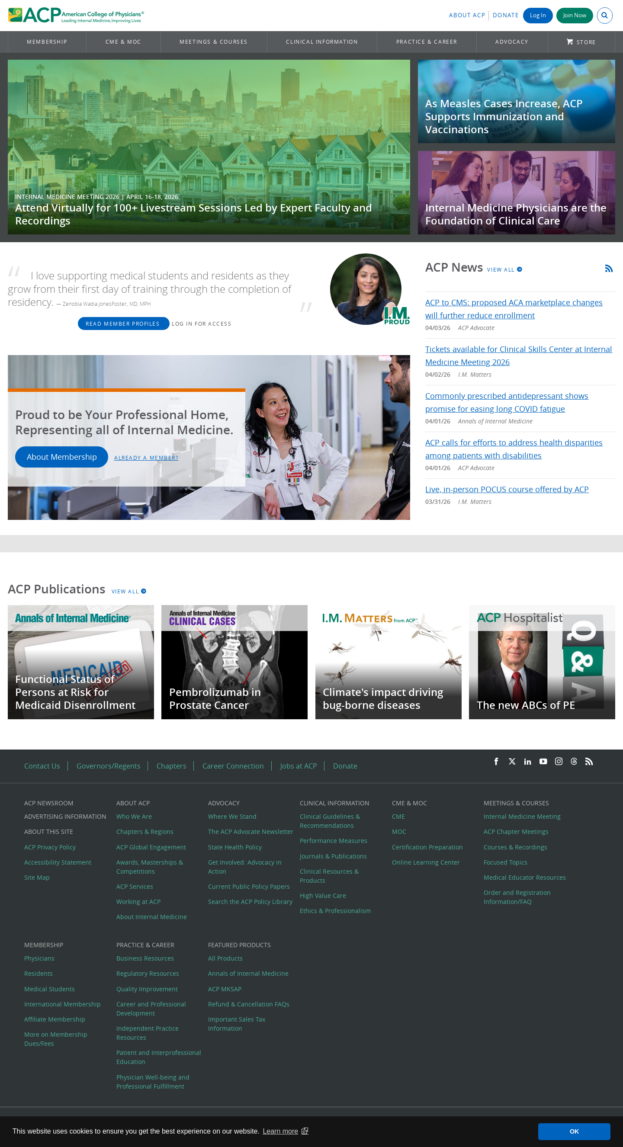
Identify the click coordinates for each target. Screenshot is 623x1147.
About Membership (62, 457)
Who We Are (134, 816)
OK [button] (574, 1131)
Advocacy (512, 41)
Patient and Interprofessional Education (158, 1057)
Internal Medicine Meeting (522, 816)
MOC (399, 831)
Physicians (39, 958)
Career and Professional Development (151, 1008)
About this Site (48, 831)
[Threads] (574, 762)
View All (505, 269)
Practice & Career (426, 41)
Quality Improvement (147, 989)
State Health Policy (235, 847)
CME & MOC (123, 41)
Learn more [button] (280, 1131)
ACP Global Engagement (151, 847)
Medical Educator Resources (525, 877)
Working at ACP (138, 901)
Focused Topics (505, 862)
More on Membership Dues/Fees (55, 1039)
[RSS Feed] (589, 762)
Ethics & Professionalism (335, 911)
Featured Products (239, 945)
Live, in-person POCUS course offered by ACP (507, 489)
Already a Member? (146, 457)
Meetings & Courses (214, 41)
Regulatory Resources (147, 973)
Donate (506, 15)
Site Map (37, 877)
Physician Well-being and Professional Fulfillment (152, 1081)
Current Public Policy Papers (249, 886)
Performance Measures (333, 840)
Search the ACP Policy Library (250, 901)
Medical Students (49, 989)
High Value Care (323, 895)
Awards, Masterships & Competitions (149, 866)
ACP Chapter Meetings (516, 831)
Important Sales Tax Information (236, 1023)
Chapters (171, 766)
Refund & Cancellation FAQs (248, 1004)
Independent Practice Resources (147, 1032)
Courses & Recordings (515, 847)
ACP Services (134, 886)
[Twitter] (512, 762)
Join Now (574, 15)
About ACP (467, 15)
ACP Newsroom (49, 803)
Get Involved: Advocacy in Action (245, 866)
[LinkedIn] (528, 762)
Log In (538, 15)
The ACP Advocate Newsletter (250, 831)
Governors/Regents (109, 766)
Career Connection (233, 766)
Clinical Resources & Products (329, 875)
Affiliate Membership (54, 1019)
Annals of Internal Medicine (248, 973)
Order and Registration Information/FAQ (517, 897)
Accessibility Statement (57, 862)
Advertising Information (65, 816)
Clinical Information (322, 41)
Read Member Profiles (124, 323)
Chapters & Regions (144, 831)
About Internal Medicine (151, 917)
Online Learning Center (426, 862)
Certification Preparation (427, 847)
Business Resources (145, 958)
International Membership (62, 1004)
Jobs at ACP (298, 766)
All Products (225, 958)
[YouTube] (543, 762)
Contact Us (42, 766)
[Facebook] (496, 762)
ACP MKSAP (224, 989)
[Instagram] (559, 762)
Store (586, 42)
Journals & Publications (333, 856)
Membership (47, 41)
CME (398, 816)
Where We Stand (232, 816)
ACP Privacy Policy (50, 847)
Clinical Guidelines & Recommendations (330, 821)
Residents (38, 973)
